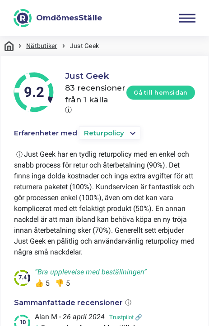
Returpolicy (104, 133)
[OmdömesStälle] (58, 18)
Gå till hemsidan (161, 92)
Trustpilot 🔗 (125, 317)
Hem (9, 46)
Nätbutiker (41, 45)
